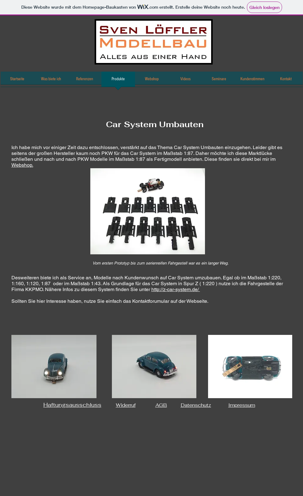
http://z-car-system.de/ (175, 289)
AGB (161, 405)
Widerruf (126, 405)
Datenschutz (196, 405)
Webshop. (22, 165)
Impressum (241, 405)
